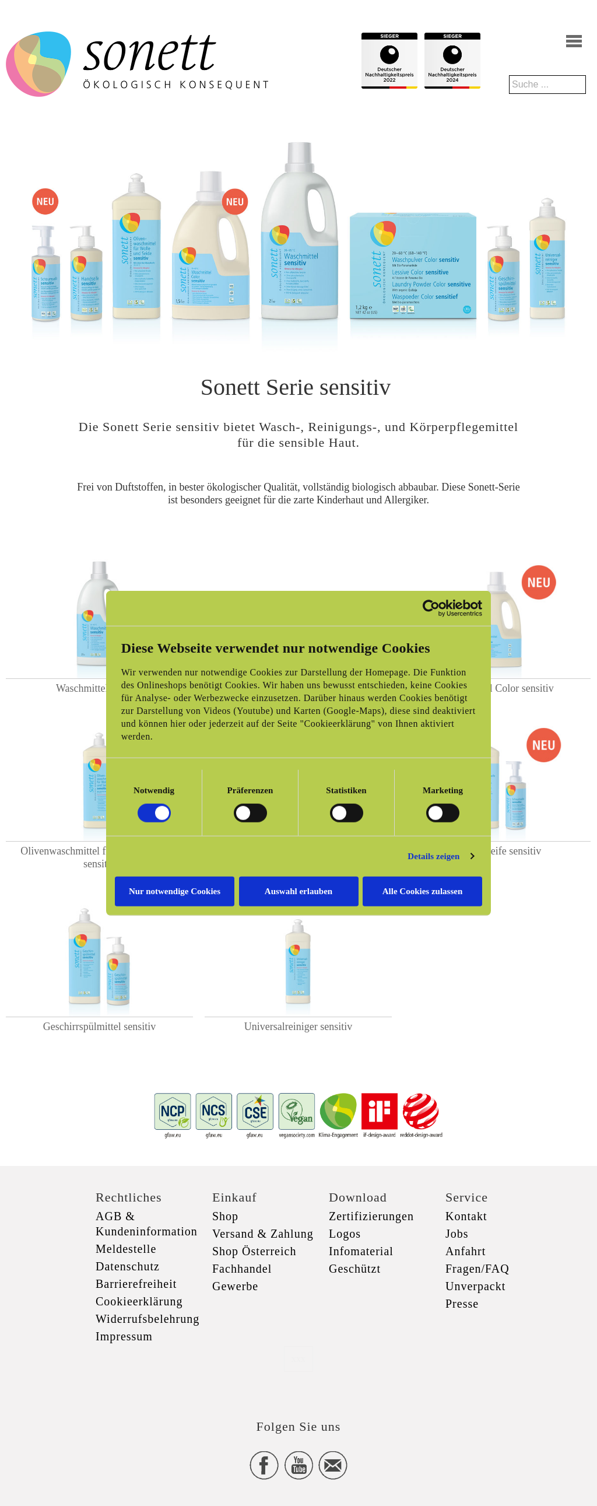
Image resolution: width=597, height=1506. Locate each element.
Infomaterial (361, 1251)
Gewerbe (235, 1286)
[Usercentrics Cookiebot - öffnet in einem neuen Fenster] (431, 608)
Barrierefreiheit (136, 1283)
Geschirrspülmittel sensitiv (99, 1026)
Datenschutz (128, 1266)
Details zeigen (433, 856)
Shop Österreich (254, 1251)
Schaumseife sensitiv (497, 851)
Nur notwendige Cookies (174, 890)
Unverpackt (475, 1286)
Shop (225, 1216)
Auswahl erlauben (298, 890)
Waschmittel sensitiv (99, 688)
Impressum (124, 1336)
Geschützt (355, 1268)
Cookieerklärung (139, 1301)
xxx (298, 1359)
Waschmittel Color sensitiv (497, 688)
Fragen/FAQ (477, 1268)
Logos (345, 1233)
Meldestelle (126, 1248)
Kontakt (466, 1216)
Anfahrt (465, 1251)
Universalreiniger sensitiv (298, 1026)
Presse (462, 1303)
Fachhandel (242, 1268)
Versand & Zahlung (263, 1233)
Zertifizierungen (371, 1216)
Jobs (457, 1233)
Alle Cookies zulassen (422, 890)
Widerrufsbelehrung (147, 1318)
